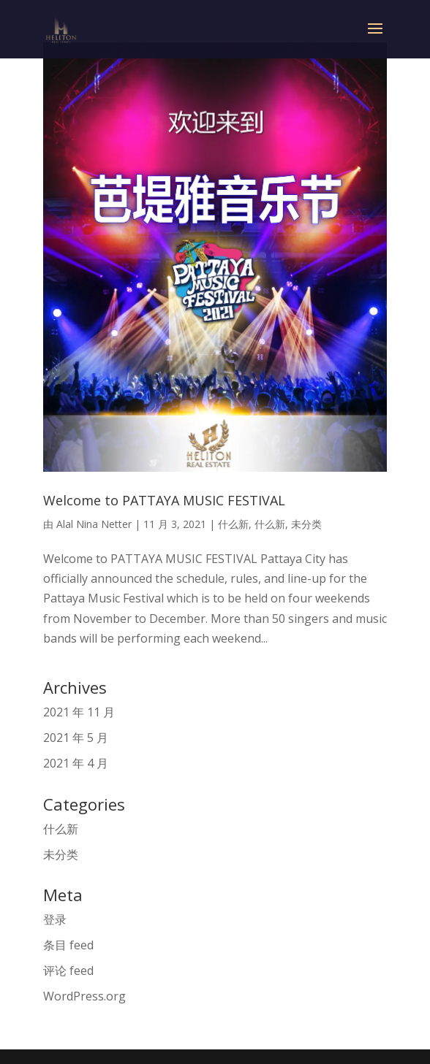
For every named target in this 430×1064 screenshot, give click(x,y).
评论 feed (68, 970)
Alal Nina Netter (94, 524)
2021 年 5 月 (75, 738)
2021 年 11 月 (79, 712)
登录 (55, 919)
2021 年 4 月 (75, 763)
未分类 (306, 524)
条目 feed (68, 945)
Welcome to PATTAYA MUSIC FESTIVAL (164, 500)
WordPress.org (84, 996)
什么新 (233, 524)
